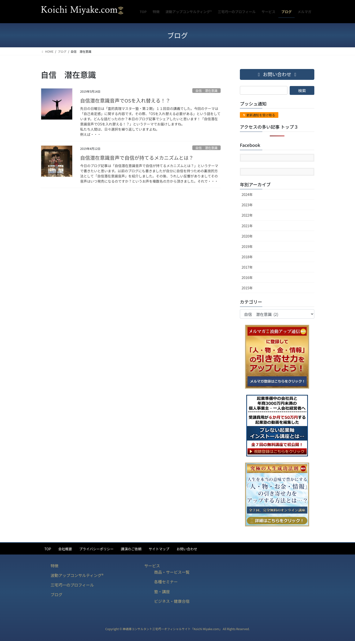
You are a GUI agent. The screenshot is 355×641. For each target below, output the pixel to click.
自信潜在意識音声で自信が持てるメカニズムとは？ (137, 157)
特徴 (54, 566)
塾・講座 (162, 591)
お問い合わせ (187, 548)
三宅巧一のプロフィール (72, 585)
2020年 (247, 236)
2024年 (247, 194)
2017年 (247, 267)
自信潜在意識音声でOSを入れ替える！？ (125, 100)
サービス (152, 566)
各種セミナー (166, 582)
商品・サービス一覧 (172, 572)
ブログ (56, 594)
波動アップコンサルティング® (77, 575)
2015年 (247, 287)
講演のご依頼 (131, 548)
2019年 (247, 246)
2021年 (247, 225)
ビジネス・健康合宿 (172, 601)
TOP (47, 548)
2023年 (247, 204)
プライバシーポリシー (96, 548)
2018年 (247, 256)
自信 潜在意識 (206, 90)
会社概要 (65, 548)
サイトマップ (159, 548)
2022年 (247, 215)
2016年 (247, 277)
